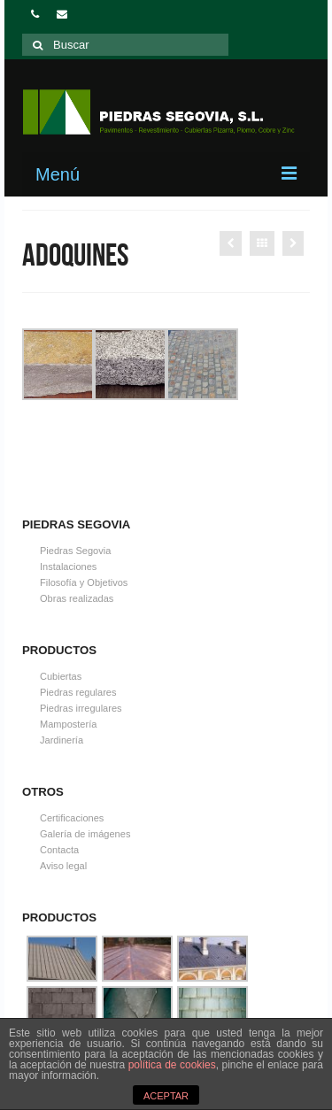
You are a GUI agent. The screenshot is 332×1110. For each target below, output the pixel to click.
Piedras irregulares (81, 708)
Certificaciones (72, 818)
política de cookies (172, 1065)
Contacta (59, 849)
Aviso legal (63, 865)
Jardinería (61, 740)
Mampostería (68, 724)
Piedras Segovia (75, 550)
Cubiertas (60, 676)
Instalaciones (68, 566)
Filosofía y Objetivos (83, 582)
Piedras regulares (78, 692)
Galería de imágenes (85, 834)
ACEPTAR (166, 1096)
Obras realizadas (76, 598)
